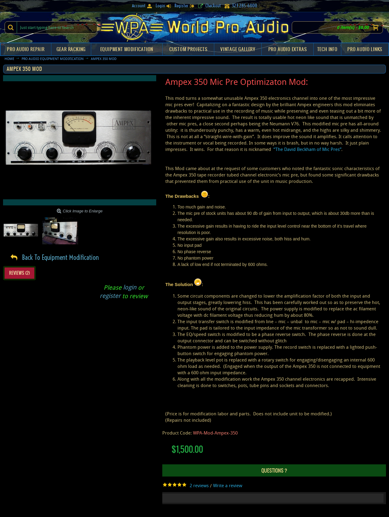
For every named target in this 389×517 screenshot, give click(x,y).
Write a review (227, 485)
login (129, 287)
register (110, 296)
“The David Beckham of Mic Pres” (307, 149)
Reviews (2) (19, 273)
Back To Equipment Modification (60, 257)
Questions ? (274, 470)
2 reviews (199, 485)
